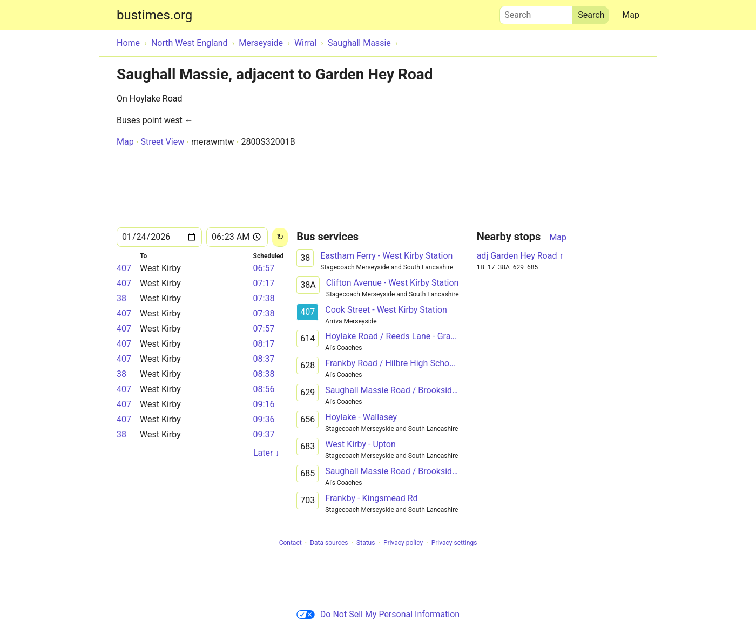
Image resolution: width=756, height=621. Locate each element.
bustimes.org (154, 15)
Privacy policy (403, 542)
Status (365, 542)
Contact (290, 542)
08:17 (264, 344)
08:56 (264, 389)
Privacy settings (454, 542)
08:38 (264, 374)
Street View (162, 142)
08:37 (264, 359)
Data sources (329, 542)
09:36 (264, 419)
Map (630, 15)
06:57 (264, 268)
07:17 (264, 283)
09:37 (264, 434)
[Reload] (280, 237)
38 (121, 298)
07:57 (264, 328)
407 (124, 268)
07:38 (264, 298)
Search (536, 12)
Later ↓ (266, 453)
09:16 (264, 404)
